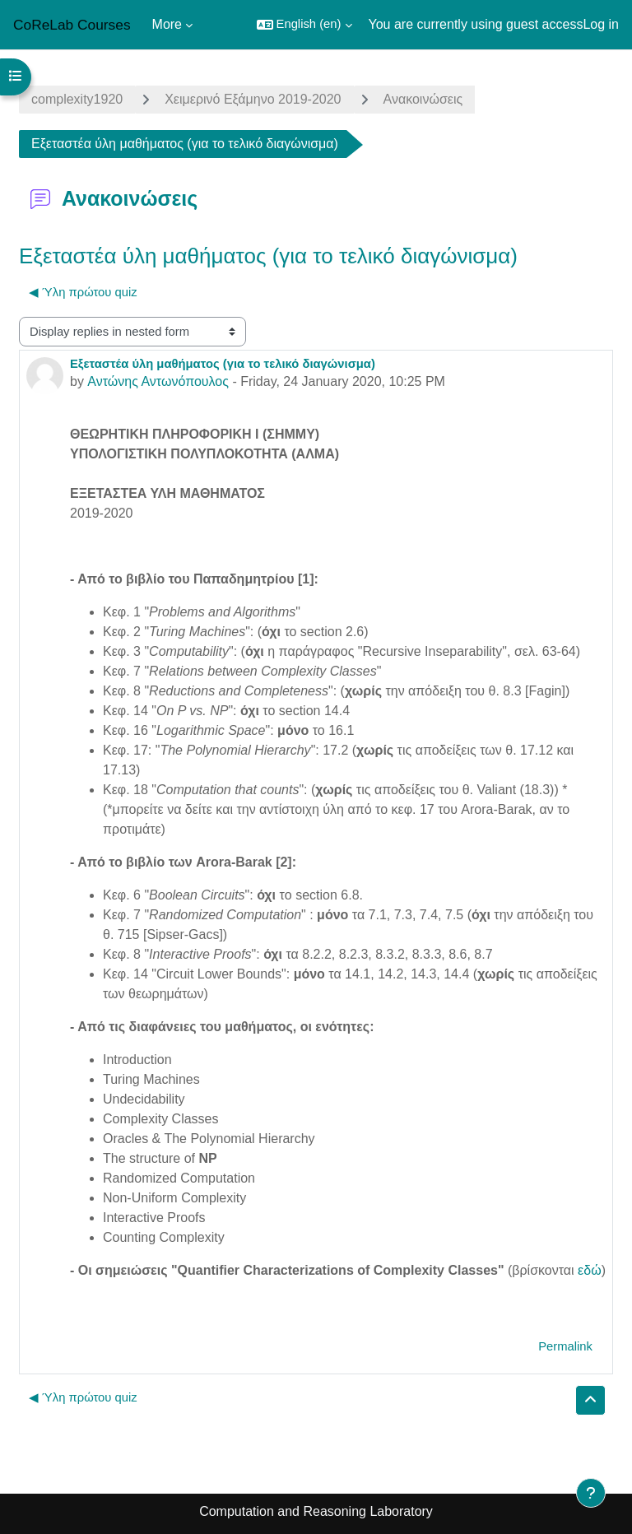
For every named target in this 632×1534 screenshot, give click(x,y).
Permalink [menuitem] (565, 1346)
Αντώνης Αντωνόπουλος (158, 381)
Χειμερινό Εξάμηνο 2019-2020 (253, 99)
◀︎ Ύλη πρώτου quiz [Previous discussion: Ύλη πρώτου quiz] (83, 292)
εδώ (590, 1270)
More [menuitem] (167, 24)
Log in (601, 24)
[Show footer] (591, 1493)
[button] (304, 24)
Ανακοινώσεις (423, 99)
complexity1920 (77, 99)
